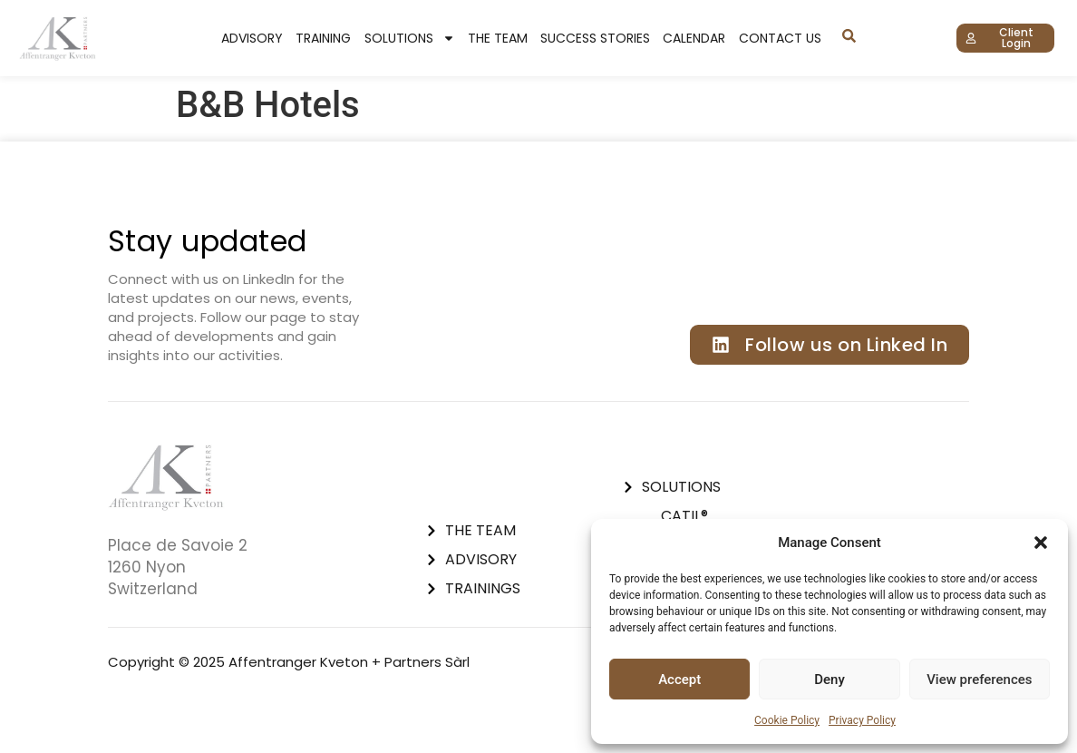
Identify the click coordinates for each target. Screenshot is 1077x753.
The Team (498, 38)
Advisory (252, 38)
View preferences (979, 679)
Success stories (595, 38)
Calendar (694, 38)
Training (323, 38)
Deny (829, 679)
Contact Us (780, 38)
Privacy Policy (862, 720)
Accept (679, 679)
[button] (1041, 542)
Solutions (409, 38)
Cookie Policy (787, 720)
